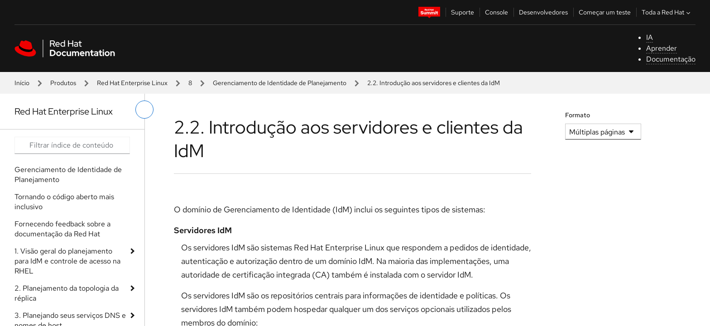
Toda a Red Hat (667, 12)
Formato (577, 115)
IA (649, 37)
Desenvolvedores (543, 12)
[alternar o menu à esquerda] (144, 110)
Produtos (63, 83)
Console (496, 12)
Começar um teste (605, 12)
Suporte (462, 12)
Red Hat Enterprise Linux (132, 83)
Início (21, 83)
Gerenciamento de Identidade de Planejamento (279, 83)
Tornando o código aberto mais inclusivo (64, 201)
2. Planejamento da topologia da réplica (66, 293)
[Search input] (72, 145)
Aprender (661, 48)
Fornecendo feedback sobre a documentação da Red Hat (62, 229)
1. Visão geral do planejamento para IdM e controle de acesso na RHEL (67, 261)
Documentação (671, 59)
